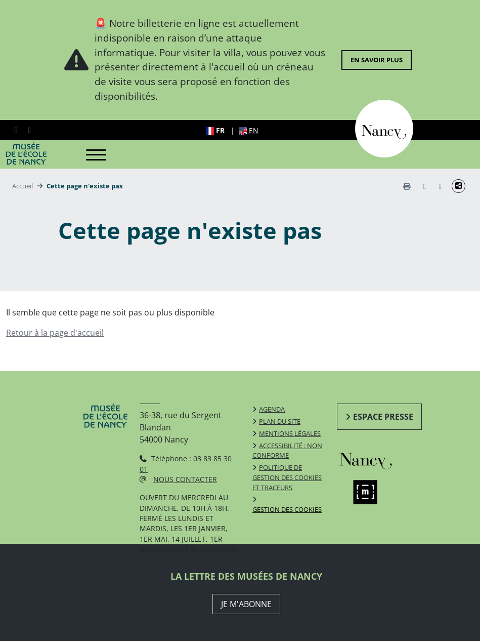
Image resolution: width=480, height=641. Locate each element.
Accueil (22, 185)
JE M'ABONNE (246, 604)
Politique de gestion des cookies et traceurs (287, 477)
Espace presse (383, 416)
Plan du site (279, 421)
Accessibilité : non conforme (287, 450)
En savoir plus (377, 59)
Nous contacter (185, 479)
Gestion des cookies (287, 509)
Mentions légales (290, 433)
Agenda (272, 409)
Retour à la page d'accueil (55, 332)
